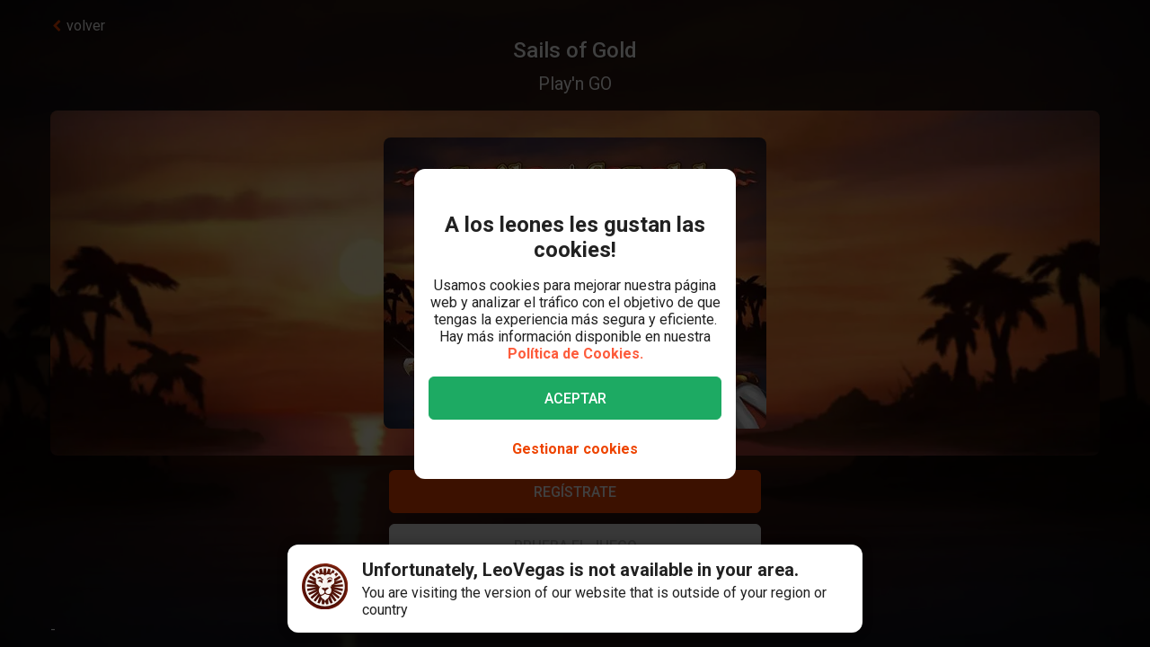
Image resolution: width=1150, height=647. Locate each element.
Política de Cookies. (575, 353)
